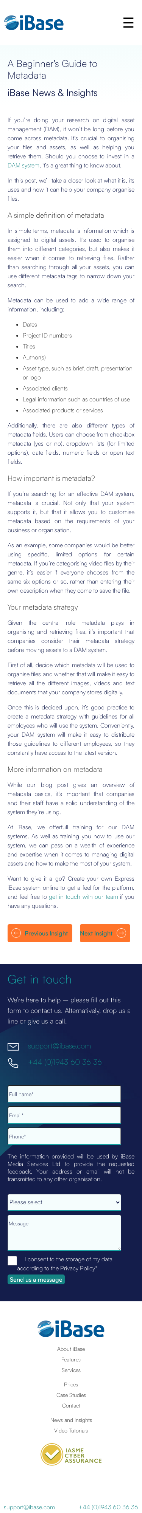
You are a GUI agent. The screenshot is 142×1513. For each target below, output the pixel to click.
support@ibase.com (59, 1045)
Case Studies (71, 1394)
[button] (129, 23)
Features (71, 1359)
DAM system (23, 165)
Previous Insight (46, 933)
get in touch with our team (83, 896)
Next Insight (96, 933)
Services (71, 1369)
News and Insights (71, 1419)
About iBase (71, 1348)
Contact (71, 1405)
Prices (71, 1384)
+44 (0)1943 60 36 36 (65, 1061)
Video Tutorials (71, 1430)
